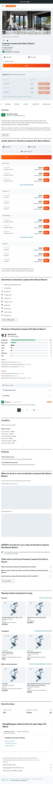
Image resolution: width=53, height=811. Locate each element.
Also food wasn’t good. (9, 375)
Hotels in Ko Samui (9, 773)
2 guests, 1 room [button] (8, 61)
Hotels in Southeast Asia (36, 805)
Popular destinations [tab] (23, 758)
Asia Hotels (16, 805)
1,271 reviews (16, 52)
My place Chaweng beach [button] (34, 679)
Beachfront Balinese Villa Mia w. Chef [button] (12, 644)
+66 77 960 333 (6, 49)
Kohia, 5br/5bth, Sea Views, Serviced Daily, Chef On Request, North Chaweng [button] (38, 711)
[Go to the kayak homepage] (11, 6)
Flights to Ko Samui (10, 768)
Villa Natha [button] (5, 710)
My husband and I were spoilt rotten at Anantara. (16, 378)
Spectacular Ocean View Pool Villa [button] (36, 644)
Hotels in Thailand (25, 805)
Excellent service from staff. (11, 362)
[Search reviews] (28, 385)
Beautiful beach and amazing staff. (12, 366)
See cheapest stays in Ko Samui (43, 658)
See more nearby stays (46, 625)
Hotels (10, 805)
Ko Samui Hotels (5, 807)
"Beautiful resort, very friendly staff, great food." (16, 364)
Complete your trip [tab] (9, 758)
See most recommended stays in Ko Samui (40, 691)
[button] (51, 2)
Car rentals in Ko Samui (11, 770)
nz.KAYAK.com (4, 805)
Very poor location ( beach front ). (12, 373)
